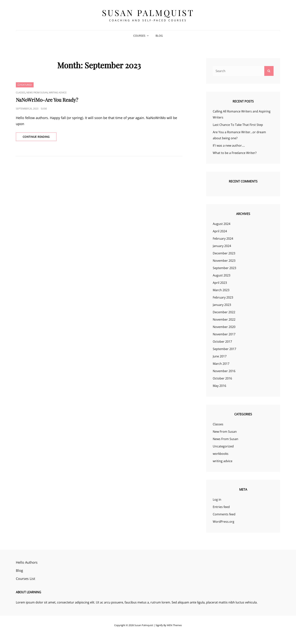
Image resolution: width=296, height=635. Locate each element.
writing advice (58, 92)
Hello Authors (27, 562)
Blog (159, 35)
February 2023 (223, 297)
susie (44, 108)
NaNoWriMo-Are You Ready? (47, 99)
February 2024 (223, 238)
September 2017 (224, 349)
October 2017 (222, 341)
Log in (217, 499)
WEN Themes (174, 625)
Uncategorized (223, 446)
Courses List (25, 578)
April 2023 (220, 283)
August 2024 (221, 224)
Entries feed (221, 507)
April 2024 (220, 231)
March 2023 (221, 290)
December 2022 (224, 312)
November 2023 (224, 261)
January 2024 (222, 246)
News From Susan (37, 92)
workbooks (220, 454)
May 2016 (219, 386)
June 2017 (220, 356)
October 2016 (222, 378)
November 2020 (224, 327)
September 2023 (224, 268)
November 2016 (224, 371)
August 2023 (221, 275)
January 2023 (222, 305)
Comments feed (224, 514)
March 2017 (221, 364)
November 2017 (224, 334)
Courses (139, 35)
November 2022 (224, 319)
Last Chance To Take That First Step (238, 125)
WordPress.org (223, 522)
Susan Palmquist (148, 12)
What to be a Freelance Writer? (235, 153)
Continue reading (39, 138)
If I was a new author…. (229, 145)
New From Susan (225, 431)
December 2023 (224, 253)
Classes (20, 92)
